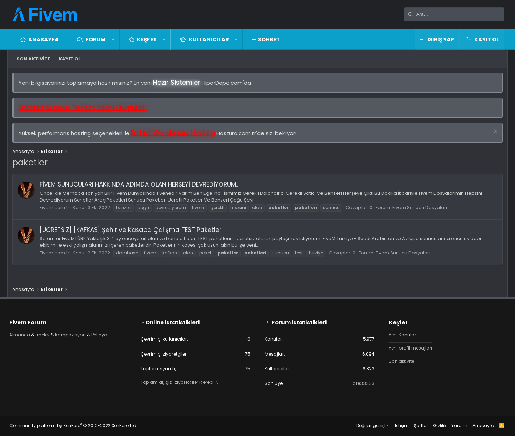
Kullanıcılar (209, 39)
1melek (49, 333)
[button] (113, 39)
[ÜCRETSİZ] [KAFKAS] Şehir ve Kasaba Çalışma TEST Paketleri (133, 232)
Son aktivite (33, 58)
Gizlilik (434, 425)
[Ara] (454, 14)
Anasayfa (43, 39)
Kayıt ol (70, 58)
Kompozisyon (79, 333)
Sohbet (269, 39)
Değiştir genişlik (367, 425)
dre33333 (360, 383)
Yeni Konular (400, 333)
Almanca (24, 333)
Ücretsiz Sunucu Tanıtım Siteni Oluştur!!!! (85, 110)
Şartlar (416, 425)
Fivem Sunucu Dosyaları (422, 210)
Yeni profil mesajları (409, 347)
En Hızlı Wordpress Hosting (175, 135)
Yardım (454, 425)
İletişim (396, 425)
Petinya (109, 333)
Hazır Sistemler (179, 84)
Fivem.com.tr (57, 210)
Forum (95, 39)
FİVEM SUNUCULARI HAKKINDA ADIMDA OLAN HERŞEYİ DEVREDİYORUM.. (141, 187)
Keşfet (147, 39)
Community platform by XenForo (78, 425)
